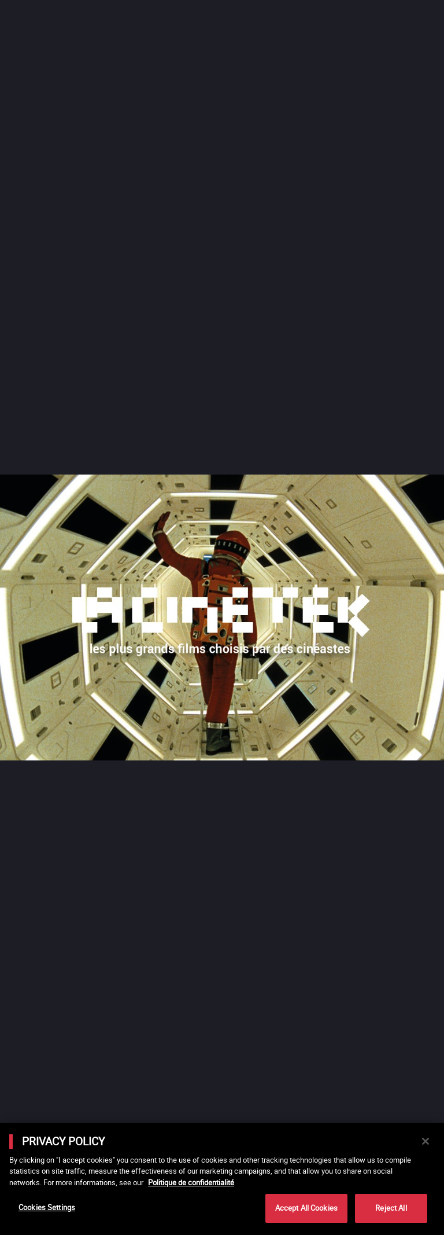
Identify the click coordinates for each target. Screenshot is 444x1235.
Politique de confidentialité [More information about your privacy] (191, 1182)
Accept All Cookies (306, 1208)
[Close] (425, 1141)
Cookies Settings (46, 1207)
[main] (222, 1179)
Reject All (390, 1208)
